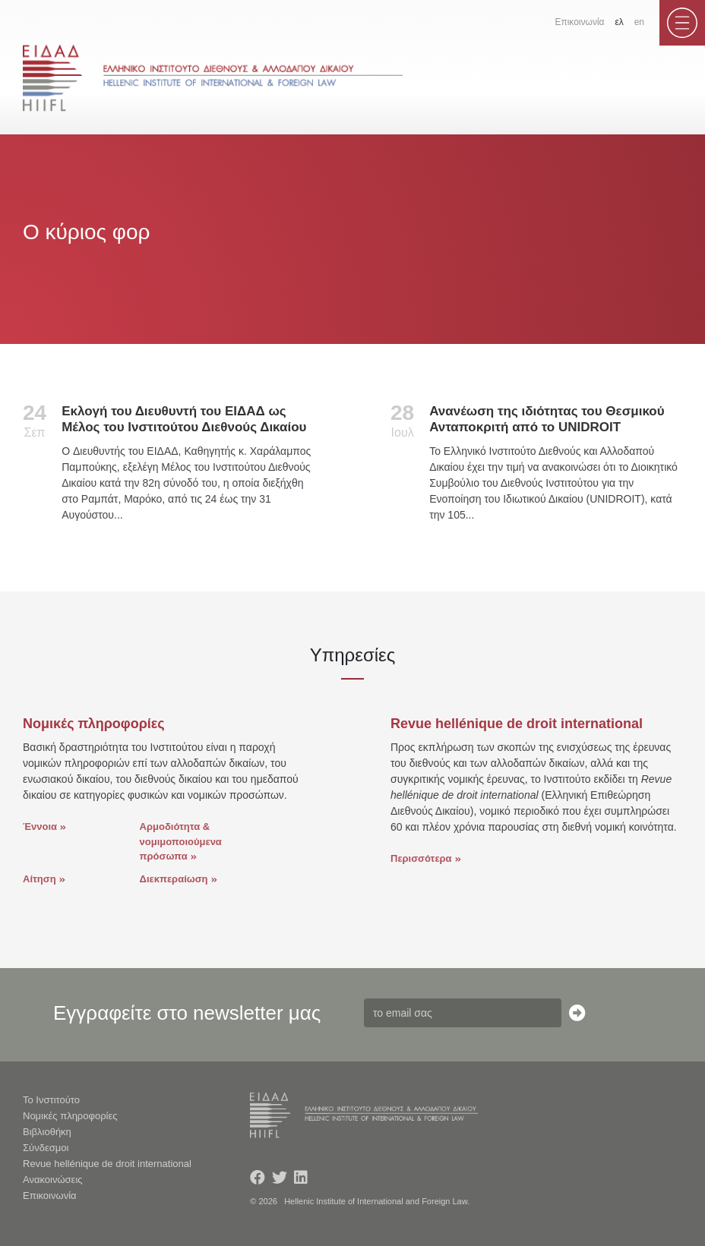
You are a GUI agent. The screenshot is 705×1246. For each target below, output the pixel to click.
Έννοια (40, 826)
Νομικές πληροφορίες (70, 1115)
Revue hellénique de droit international (107, 1163)
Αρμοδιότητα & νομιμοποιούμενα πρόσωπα (181, 841)
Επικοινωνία (579, 22)
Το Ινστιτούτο (51, 1100)
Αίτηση (39, 879)
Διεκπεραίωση (174, 879)
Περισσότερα (421, 858)
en (639, 22)
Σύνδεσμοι (45, 1147)
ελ (619, 22)
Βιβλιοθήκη (47, 1131)
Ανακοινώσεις (53, 1179)
